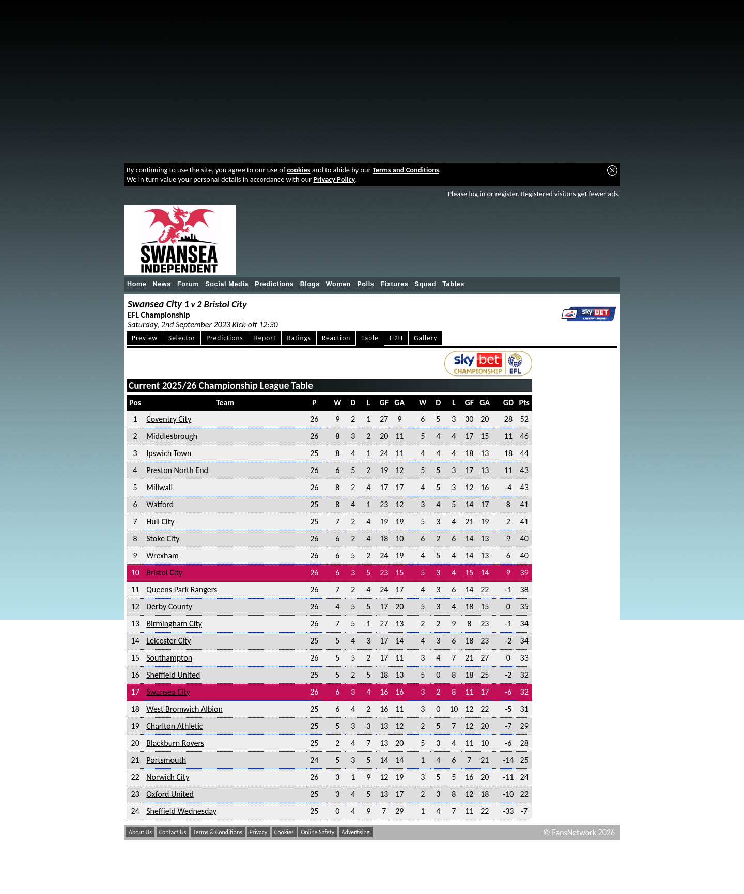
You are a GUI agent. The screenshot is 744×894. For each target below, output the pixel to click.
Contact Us (173, 832)
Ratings (299, 338)
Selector (181, 338)
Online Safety (317, 832)
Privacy (259, 832)
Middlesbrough (171, 436)
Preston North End (177, 470)
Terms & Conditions (217, 832)
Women (338, 284)
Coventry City (168, 419)
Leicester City (168, 641)
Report (265, 338)
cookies (299, 170)
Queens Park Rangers (181, 589)
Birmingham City (174, 624)
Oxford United (170, 794)
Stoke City (162, 538)
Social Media (227, 284)
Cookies (284, 832)
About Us (140, 832)
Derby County (169, 606)
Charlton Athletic (174, 726)
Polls (365, 284)
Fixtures (394, 284)
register (506, 193)
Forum (188, 284)
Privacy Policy (334, 179)
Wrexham (162, 555)
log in (477, 193)
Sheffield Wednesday (181, 811)
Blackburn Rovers (175, 743)
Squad (425, 284)
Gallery (425, 338)
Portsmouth (166, 760)
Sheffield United (173, 675)
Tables (453, 284)
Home (137, 284)
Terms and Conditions (406, 170)
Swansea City (168, 692)
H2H (396, 338)
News (162, 284)
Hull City (160, 521)
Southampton (169, 658)
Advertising (356, 832)
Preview (145, 338)
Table (370, 338)
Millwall (159, 487)
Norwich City (167, 777)
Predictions (274, 284)
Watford (160, 504)
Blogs (310, 284)
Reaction (336, 338)
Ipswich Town (168, 453)
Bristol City (164, 572)
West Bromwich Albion (184, 709)
